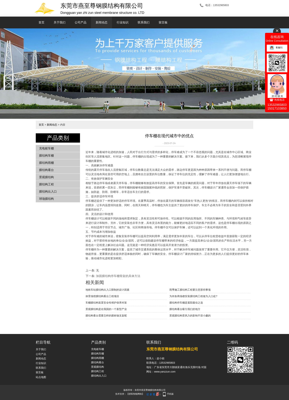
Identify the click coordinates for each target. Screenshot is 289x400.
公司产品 (80, 22)
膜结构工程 (46, 184)
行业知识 (122, 22)
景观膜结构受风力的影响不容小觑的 (190, 315)
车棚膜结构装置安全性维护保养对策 (106, 302)
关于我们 (59, 22)
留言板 (163, 22)
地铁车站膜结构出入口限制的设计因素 (107, 289)
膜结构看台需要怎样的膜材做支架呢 (106, 315)
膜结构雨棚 (46, 162)
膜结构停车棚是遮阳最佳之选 (186, 302)
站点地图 (41, 377)
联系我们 (143, 22)
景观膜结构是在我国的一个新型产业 (106, 309)
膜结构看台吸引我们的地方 (184, 309)
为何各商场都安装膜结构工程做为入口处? (193, 296)
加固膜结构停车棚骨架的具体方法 (118, 276)
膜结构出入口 (48, 191)
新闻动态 (101, 22)
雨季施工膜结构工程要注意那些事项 (190, 289)
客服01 (276, 47)
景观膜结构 (46, 177)
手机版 (170, 394)
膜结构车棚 (46, 155)
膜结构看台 (46, 170)
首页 (41, 22)
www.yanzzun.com (164, 371)
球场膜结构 (46, 198)
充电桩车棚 (46, 148)
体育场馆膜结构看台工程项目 (102, 296)
